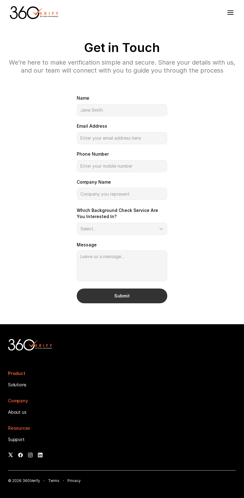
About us (17, 412)
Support (16, 439)
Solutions (17, 384)
